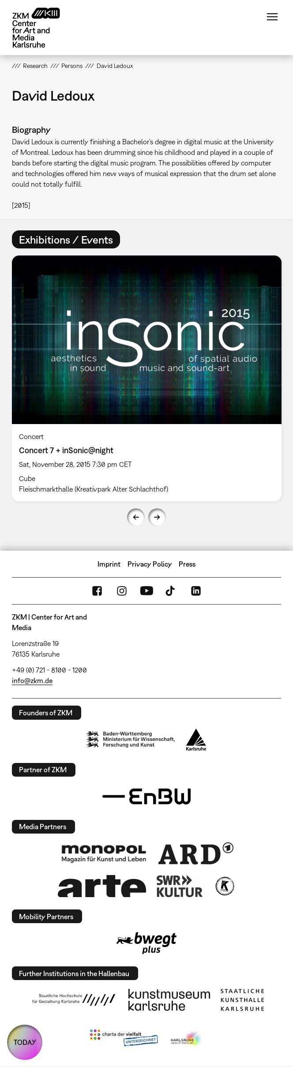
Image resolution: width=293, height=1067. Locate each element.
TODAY (25, 1042)
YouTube (146, 591)
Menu (272, 16)
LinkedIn (196, 591)
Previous (136, 517)
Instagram (122, 591)
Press (187, 564)
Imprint (109, 564)
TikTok (171, 591)
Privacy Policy (150, 564)
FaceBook (97, 591)
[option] (147, 378)
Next (157, 517)
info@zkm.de (32, 680)
